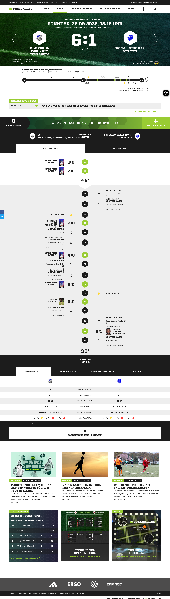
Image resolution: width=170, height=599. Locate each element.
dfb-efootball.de (29, 2)
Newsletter (74, 2)
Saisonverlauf (68, 371)
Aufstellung (120, 148)
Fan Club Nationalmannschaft (44, 2)
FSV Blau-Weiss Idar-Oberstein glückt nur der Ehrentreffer (78, 106)
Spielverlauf (50, 148)
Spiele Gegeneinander (102, 371)
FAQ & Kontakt (65, 2)
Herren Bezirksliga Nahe (85, 19)
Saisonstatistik (33, 371)
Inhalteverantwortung (64, 593)
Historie (136, 371)
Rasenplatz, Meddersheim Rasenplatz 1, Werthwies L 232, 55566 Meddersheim (85, 27)
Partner (57, 2)
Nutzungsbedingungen (39, 593)
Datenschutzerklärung (24, 593)
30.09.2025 (16, 106)
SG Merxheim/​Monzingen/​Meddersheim (39, 51)
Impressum (12, 593)
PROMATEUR (13, 2)
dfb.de (21, 2)
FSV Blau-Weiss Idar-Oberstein (130, 49)
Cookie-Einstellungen (78, 593)
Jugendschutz (52, 593)
